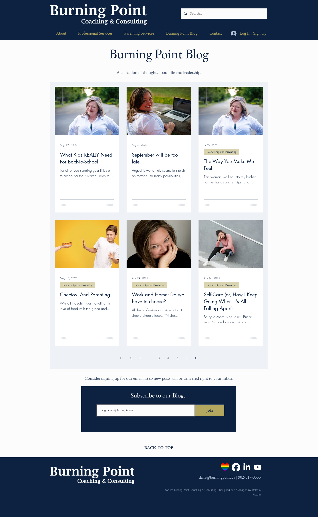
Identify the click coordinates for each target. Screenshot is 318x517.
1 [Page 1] (140, 358)
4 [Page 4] (168, 358)
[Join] (209, 410)
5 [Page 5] (177, 358)
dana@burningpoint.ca (217, 477)
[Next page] (187, 358)
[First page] (121, 358)
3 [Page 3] (159, 358)
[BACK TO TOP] (159, 447)
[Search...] (224, 13)
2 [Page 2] (149, 358)
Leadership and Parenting (221, 152)
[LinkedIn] (246, 467)
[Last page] (196, 358)
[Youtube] (257, 467)
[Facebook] (236, 467)
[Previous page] (131, 358)
